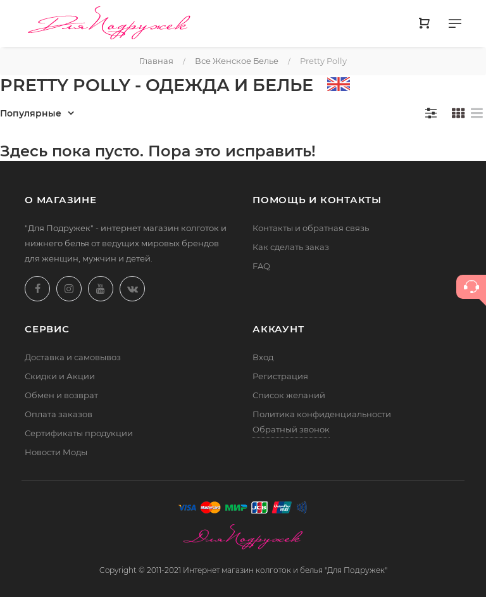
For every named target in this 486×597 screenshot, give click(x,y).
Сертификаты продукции (79, 433)
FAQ (261, 266)
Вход (262, 357)
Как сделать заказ (290, 247)
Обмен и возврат (61, 395)
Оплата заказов (58, 414)
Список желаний (288, 395)
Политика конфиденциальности (321, 414)
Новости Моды (56, 452)
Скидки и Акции (60, 376)
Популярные (30, 113)
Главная (156, 61)
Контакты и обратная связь (310, 228)
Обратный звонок (291, 429)
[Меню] (455, 26)
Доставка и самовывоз (73, 357)
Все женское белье (236, 61)
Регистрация (280, 376)
